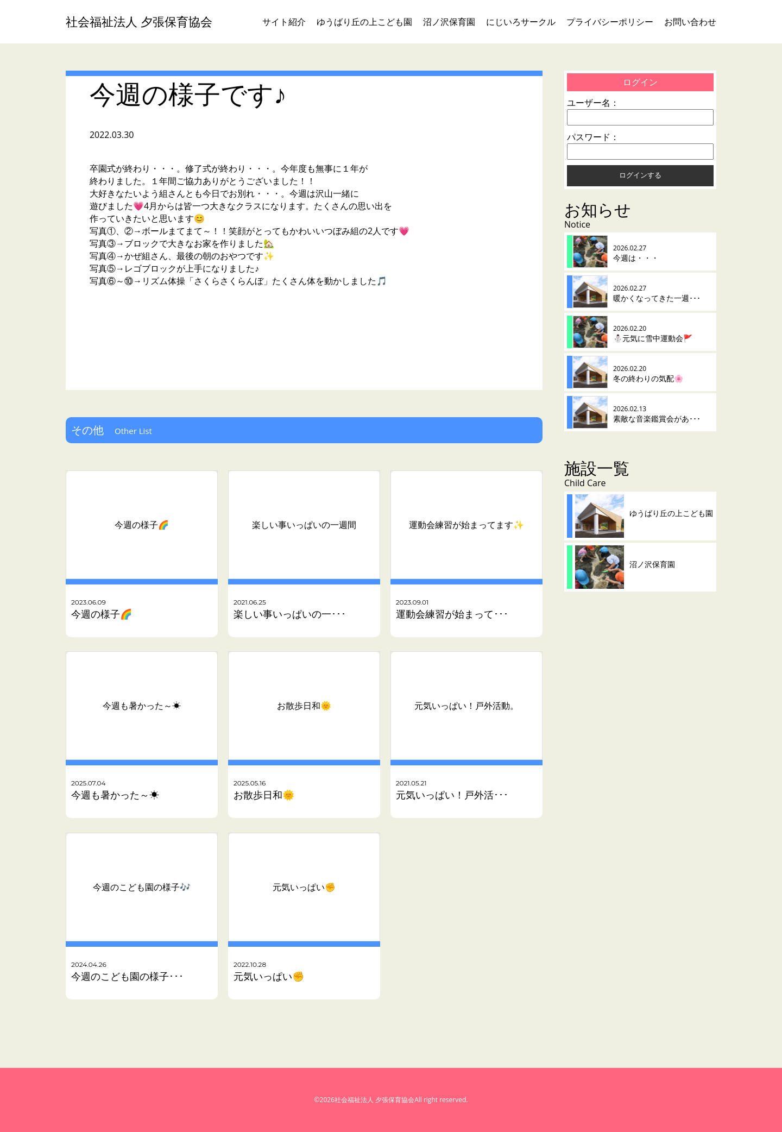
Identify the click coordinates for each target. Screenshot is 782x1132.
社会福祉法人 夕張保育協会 (139, 21)
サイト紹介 (284, 22)
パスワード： (593, 137)
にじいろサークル (521, 22)
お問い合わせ (690, 22)
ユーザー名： (593, 103)
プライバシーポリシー (609, 22)
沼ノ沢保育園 (449, 22)
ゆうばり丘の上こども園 (364, 22)
